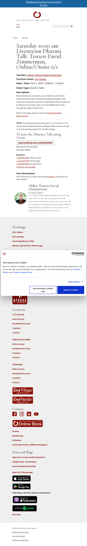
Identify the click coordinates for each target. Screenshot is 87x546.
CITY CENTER (18, 314)
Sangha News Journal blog (24, 461)
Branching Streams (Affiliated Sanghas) (29, 444)
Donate (43, 5)
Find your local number (25, 167)
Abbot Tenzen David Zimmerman (44, 75)
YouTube (36, 414)
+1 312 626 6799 (22, 161)
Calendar (25, 38)
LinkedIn (29, 414)
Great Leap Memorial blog (23, 466)
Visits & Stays (18, 319)
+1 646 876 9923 (22, 164)
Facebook (15, 414)
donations (51, 176)
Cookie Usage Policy (22, 272)
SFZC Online (17, 232)
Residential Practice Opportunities (43, 2)
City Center (40, 79)
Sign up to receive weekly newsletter (28, 457)
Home (15, 38)
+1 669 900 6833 (22, 158)
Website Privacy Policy (20, 532)
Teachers (16, 328)
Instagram (21, 414)
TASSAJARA (17, 364)
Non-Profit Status (18, 536)
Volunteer (16, 440)
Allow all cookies (70, 290)
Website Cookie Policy (20, 540)
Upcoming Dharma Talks (23, 241)
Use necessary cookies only (43, 289)
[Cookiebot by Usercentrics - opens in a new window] (73, 254)
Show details (74, 282)
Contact (16, 332)
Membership (17, 436)
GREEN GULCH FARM (21, 339)
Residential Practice (21, 323)
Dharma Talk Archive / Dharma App (27, 245)
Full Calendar (18, 236)
